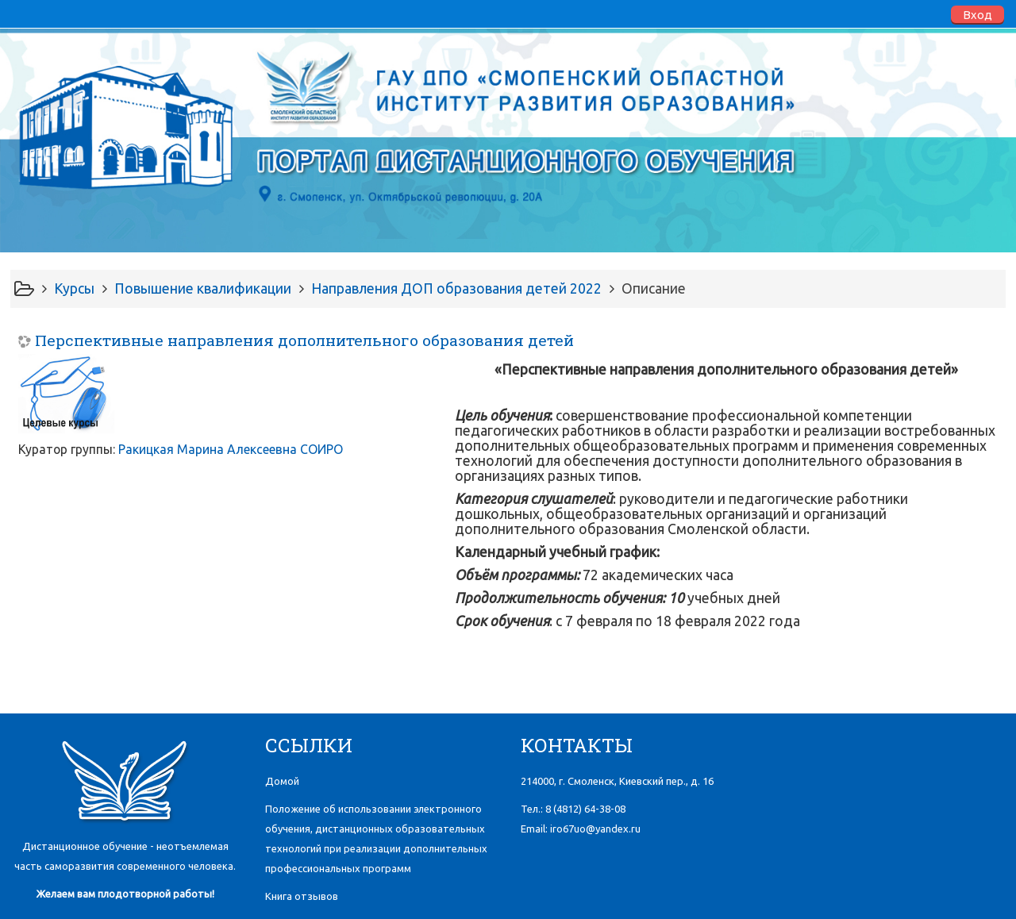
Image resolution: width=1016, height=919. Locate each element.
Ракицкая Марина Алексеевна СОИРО (230, 449)
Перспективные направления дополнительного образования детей (304, 340)
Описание (654, 288)
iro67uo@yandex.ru (595, 828)
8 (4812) (585, 808)
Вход (977, 14)
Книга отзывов (301, 896)
